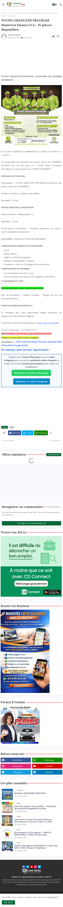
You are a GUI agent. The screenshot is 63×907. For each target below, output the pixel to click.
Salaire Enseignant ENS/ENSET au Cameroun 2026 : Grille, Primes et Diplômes (36, 847)
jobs (10, 13)
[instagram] (35, 866)
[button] (54, 4)
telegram (17, 772)
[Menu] (3, 4)
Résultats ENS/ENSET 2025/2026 (29, 793)
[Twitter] (28, 432)
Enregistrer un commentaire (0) (31, 523)
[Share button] (50, 432)
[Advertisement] (31, 58)
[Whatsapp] (41, 432)
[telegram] (39, 866)
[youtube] (31, 866)
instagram (17, 766)
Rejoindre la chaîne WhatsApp (31, 372)
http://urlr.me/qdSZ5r (48, 323)
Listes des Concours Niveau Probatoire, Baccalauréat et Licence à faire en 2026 (33, 820)
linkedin (49, 772)
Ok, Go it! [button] (8, 902)
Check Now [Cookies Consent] (52, 897)
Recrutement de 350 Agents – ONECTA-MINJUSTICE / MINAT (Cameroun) (33, 834)
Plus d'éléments (54, 455)
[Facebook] (14, 432)
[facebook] (23, 866)
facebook (17, 760)
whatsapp (49, 760)
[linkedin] (27, 866)
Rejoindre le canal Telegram (31, 381)
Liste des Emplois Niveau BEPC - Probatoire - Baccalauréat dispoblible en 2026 (36, 807)
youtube (49, 766)
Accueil (3, 13)
